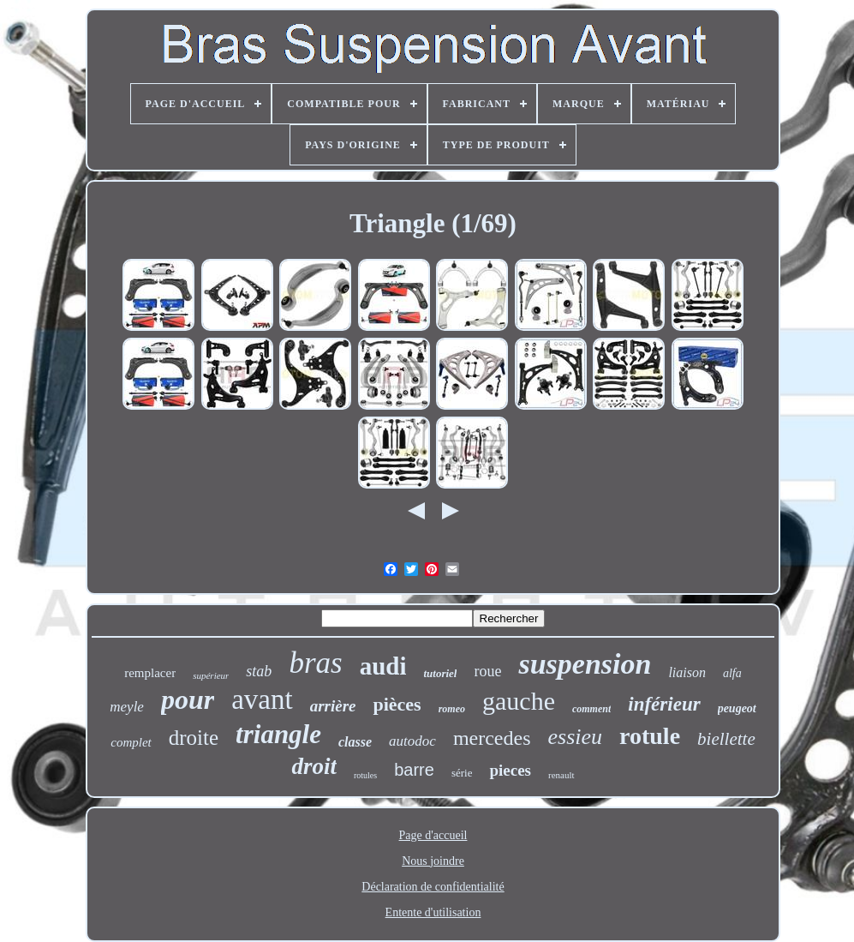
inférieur (664, 704)
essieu (575, 736)
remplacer (150, 673)
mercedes (492, 738)
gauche (518, 701)
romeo (452, 709)
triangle (278, 734)
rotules (365, 775)
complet (130, 742)
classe (355, 742)
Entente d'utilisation (433, 912)
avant (261, 699)
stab (259, 671)
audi (383, 666)
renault (561, 775)
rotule (649, 736)
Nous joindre (433, 861)
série (462, 772)
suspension (584, 664)
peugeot (737, 708)
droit (314, 766)
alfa (732, 673)
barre (414, 769)
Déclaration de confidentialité (432, 886)
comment (591, 709)
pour (187, 699)
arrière (333, 706)
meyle (127, 707)
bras (315, 663)
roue (487, 671)
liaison (687, 672)
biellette (726, 739)
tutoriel (440, 673)
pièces (397, 704)
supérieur (211, 675)
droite (193, 737)
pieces (510, 770)
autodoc (412, 741)
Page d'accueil (433, 835)
